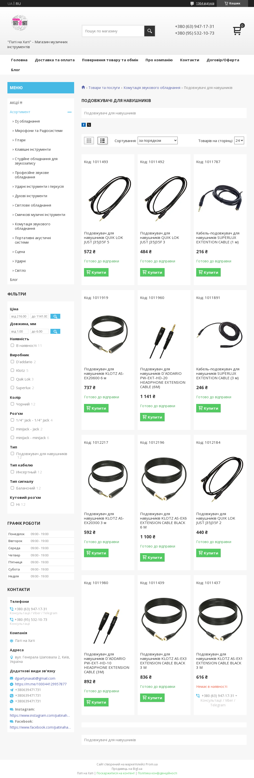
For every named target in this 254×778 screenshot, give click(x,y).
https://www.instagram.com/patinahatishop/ (41, 715)
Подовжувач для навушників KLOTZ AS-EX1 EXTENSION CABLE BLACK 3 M (219, 661)
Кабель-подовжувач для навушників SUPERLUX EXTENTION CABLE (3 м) (217, 373)
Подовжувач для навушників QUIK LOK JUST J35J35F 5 (103, 237)
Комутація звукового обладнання (152, 87)
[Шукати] (149, 31)
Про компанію (159, 59)
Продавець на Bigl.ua (127, 769)
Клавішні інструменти (33, 149)
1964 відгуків (205, 3)
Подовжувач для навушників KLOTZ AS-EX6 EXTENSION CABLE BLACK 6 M (163, 520)
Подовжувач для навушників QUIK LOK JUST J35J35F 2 (215, 518)
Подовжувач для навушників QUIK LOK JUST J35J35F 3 (159, 237)
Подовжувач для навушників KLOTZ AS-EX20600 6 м (104, 373)
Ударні (20, 261)
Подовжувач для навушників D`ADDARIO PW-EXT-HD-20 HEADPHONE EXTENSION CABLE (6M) (162, 378)
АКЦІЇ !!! (16, 102)
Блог (15, 69)
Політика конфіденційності (157, 773)
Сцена (20, 251)
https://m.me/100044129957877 (40, 684)
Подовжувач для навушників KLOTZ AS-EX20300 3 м (104, 518)
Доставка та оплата (55, 59)
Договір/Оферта (223, 59)
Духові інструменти (31, 195)
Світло (20, 270)
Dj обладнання (27, 121)
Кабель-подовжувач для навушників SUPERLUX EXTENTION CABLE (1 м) (217, 237)
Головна (19, 59)
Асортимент (20, 111)
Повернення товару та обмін (110, 59)
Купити (99, 272)
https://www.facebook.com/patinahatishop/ (41, 727)
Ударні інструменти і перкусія (39, 186)
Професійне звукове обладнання (32, 174)
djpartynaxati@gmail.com (35, 678)
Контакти (189, 59)
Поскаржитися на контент (116, 773)
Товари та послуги (104, 87)
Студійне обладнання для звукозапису (36, 161)
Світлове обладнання (33, 205)
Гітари (20, 140)
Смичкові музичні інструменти (40, 214)
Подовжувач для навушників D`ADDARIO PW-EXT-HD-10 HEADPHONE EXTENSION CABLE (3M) (106, 663)
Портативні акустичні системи (33, 240)
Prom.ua (152, 764)
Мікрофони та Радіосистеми (39, 130)
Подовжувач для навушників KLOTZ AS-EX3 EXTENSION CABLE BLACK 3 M (163, 661)
